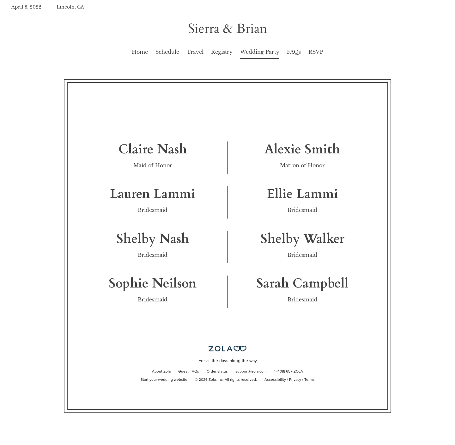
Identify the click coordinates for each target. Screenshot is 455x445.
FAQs (294, 52)
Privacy (295, 380)
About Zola (161, 372)
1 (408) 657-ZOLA (288, 372)
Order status (217, 372)
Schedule (167, 52)
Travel (195, 52)
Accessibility (275, 380)
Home (140, 52)
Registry (222, 52)
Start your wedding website (164, 380)
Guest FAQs (188, 372)
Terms (309, 380)
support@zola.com (251, 372)
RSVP (315, 52)
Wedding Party (259, 52)
